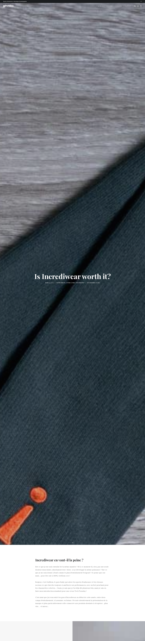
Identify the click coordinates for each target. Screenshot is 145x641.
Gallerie (109, 6)
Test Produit (80, 263)
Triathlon (61, 263)
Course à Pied (70, 263)
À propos (119, 6)
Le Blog (100, 6)
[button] (135, 6)
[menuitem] (141, 1)
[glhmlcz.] (8, 6)
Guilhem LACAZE (94, 263)
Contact (128, 6)
